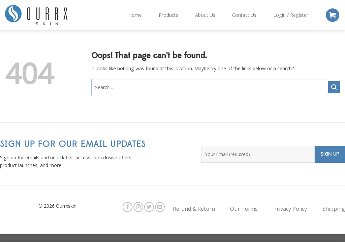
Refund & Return (194, 208)
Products (168, 15)
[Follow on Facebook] (127, 207)
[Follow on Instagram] (138, 207)
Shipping (333, 208)
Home (135, 15)
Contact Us (244, 15)
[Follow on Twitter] (149, 207)
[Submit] (334, 87)
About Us (205, 15)
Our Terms (244, 208)
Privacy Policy (290, 208)
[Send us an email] (160, 207)
